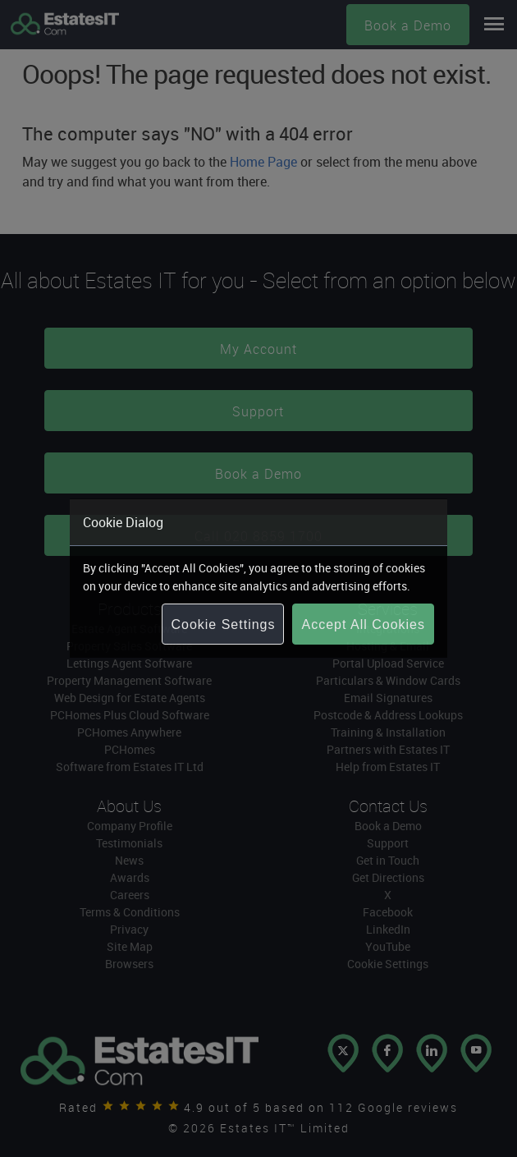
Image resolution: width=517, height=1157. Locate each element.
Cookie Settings (223, 624)
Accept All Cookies (363, 624)
